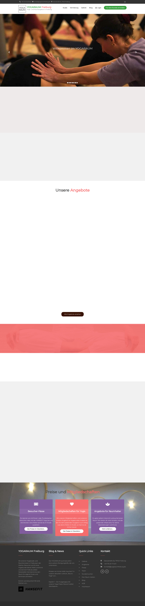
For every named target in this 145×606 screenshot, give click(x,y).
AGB (83, 583)
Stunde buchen (87, 574)
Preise (84, 568)
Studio (65, 8)
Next (136, 52)
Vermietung (74, 8)
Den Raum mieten (88, 577)
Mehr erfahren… (107, 529)
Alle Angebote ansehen (72, 314)
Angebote (85, 564)
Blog (90, 8)
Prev (9, 52)
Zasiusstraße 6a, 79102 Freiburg (61, 2)
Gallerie (83, 8)
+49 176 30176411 (25, 2)
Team (84, 571)
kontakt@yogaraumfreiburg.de (41, 2)
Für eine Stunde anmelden (115, 8)
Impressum (86, 586)
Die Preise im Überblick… (36, 529)
